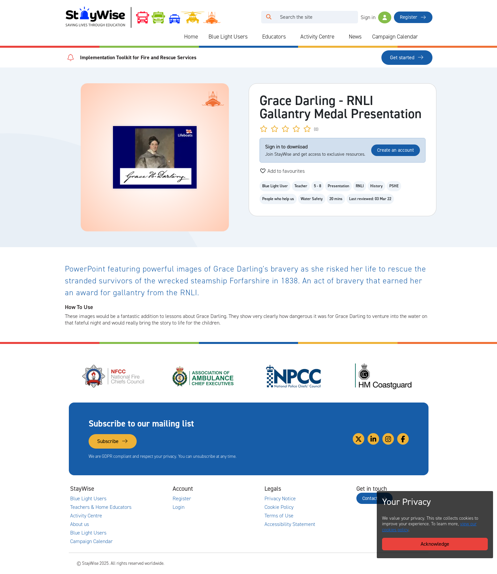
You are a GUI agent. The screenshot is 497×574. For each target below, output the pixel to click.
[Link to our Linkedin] (373, 439)
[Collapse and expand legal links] (323, 488)
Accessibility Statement (289, 524)
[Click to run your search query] (268, 17)
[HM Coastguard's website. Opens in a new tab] (383, 376)
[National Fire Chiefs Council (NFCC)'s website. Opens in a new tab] (113, 376)
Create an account (395, 150)
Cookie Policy (278, 507)
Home (191, 36)
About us (79, 524)
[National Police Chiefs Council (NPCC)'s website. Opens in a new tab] (293, 376)
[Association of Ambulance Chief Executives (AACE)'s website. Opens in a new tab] (203, 376)
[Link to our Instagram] (388, 439)
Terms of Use (278, 515)
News (355, 36)
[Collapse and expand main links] (139, 488)
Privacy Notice (280, 498)
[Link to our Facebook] (403, 439)
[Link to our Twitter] (358, 439)
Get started (407, 57)
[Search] (317, 17)
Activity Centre (317, 36)
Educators (274, 36)
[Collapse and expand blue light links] (252, 37)
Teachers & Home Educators (100, 507)
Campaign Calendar (395, 36)
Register (413, 17)
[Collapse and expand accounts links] (231, 488)
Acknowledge (435, 543)
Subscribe (112, 441)
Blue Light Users (228, 36)
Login (178, 507)
